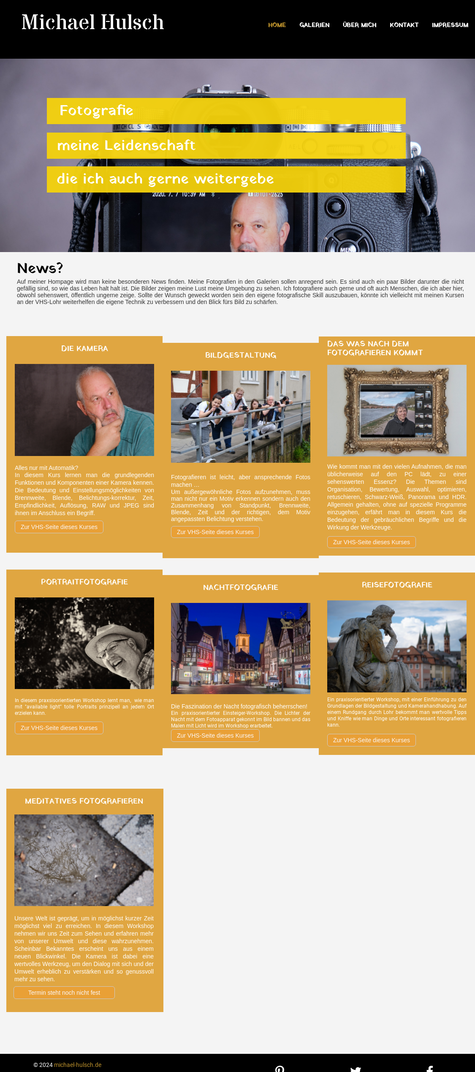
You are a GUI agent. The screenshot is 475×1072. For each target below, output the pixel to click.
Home (277, 25)
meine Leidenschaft (126, 146)
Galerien (314, 25)
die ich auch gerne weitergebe (165, 179)
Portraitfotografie (84, 582)
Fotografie (96, 111)
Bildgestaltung (241, 355)
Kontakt (404, 25)
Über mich (359, 25)
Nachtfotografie (240, 588)
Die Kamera (84, 349)
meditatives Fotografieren (84, 801)
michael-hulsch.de (77, 1064)
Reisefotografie (397, 585)
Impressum (450, 25)
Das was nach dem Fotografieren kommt (375, 349)
